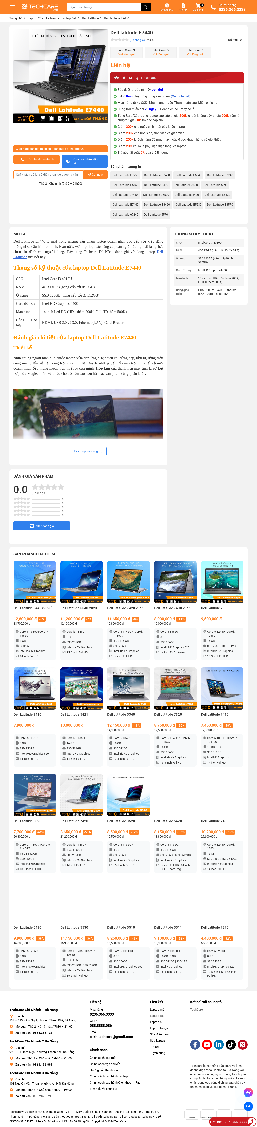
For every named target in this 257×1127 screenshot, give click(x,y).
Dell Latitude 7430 (215, 821)
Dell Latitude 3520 (121, 821)
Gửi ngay (95, 174)
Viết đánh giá (42, 526)
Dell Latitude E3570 (220, 204)
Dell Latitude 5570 (156, 214)
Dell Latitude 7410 (215, 714)
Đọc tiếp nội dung (88, 451)
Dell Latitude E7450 (157, 175)
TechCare (196, 1009)
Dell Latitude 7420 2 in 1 (125, 608)
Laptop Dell (157, 1016)
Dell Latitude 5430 (27, 927)
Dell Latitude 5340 (121, 714)
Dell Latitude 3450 (186, 185)
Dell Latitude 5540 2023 (78, 608)
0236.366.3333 (232, 10)
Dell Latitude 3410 (27, 714)
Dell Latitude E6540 (188, 175)
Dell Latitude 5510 (121, 927)
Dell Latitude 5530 (74, 927)
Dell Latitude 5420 (168, 821)
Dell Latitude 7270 (215, 927)
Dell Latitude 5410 (156, 185)
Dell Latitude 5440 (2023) (33, 608)
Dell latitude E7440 (125, 195)
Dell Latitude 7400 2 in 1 (172, 608)
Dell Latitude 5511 (168, 927)
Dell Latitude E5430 (217, 195)
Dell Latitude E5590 (156, 195)
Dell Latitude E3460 (157, 204)
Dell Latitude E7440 (125, 204)
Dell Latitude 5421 (74, 714)
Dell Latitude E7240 (220, 175)
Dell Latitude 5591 (215, 185)
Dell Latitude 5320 (27, 821)
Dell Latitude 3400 (187, 195)
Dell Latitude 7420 (74, 821)
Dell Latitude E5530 (188, 204)
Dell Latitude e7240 (125, 214)
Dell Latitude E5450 (125, 185)
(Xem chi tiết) (180, 96)
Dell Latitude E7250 (125, 175)
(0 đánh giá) (137, 40)
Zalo (248, 1106)
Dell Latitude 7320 (168, 714)
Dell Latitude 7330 (215, 608)
